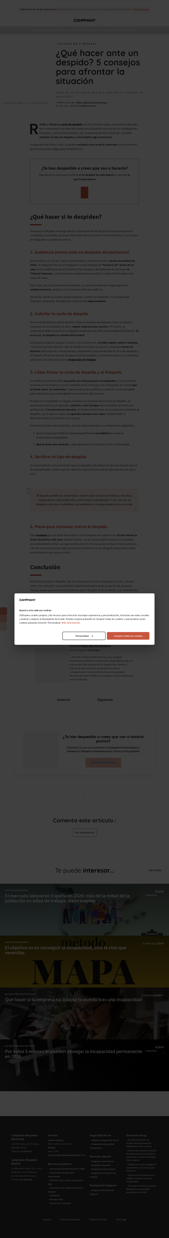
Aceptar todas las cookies (128, 635)
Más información (72, 622)
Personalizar (84, 635)
